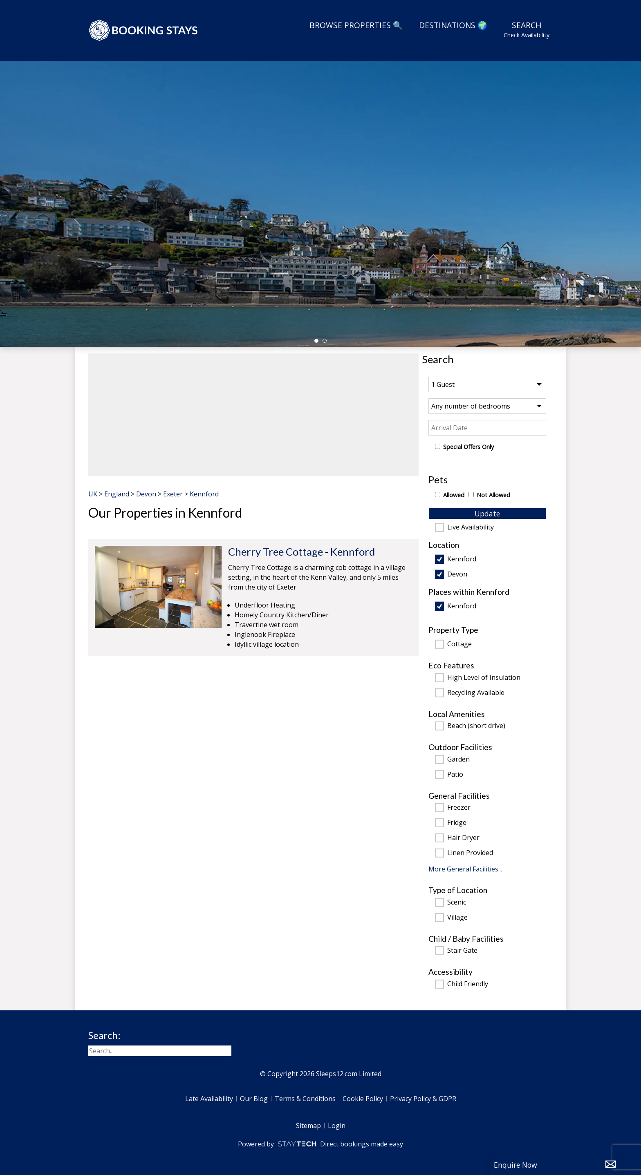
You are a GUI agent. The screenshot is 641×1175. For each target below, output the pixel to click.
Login (336, 1125)
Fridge (456, 823)
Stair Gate (462, 951)
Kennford (461, 559)
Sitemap (308, 1125)
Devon (457, 574)
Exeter (173, 493)
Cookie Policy (363, 1098)
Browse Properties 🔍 (356, 25)
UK (92, 493)
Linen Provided (470, 853)
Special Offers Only (468, 447)
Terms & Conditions (305, 1098)
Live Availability (470, 527)
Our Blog (254, 1098)
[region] (253, 414)
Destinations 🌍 (453, 25)
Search (526, 29)
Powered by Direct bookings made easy (320, 1144)
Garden (458, 759)
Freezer (459, 808)
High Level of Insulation (483, 678)
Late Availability (209, 1098)
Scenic (456, 902)
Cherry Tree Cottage (275, 551)
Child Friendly (467, 984)
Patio (455, 775)
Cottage (459, 644)
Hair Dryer (463, 838)
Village (457, 918)
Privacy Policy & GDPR (423, 1098)
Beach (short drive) (476, 726)
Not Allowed (493, 495)
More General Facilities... (465, 868)
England (116, 493)
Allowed (453, 495)
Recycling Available (475, 693)
